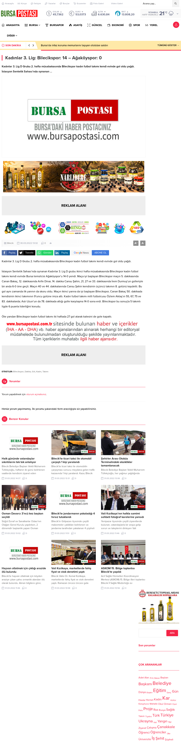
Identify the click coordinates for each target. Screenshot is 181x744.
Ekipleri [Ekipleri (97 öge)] (149, 692)
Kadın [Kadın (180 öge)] (158, 699)
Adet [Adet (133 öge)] (141, 677)
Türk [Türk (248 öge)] (156, 715)
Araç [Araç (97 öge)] (152, 678)
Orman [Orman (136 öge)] (168, 703)
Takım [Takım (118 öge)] (141, 716)
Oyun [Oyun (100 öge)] (174, 704)
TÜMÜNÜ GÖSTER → (168, 45)
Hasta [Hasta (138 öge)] (141, 700)
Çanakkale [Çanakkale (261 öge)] (166, 727)
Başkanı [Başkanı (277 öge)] (145, 684)
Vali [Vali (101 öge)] (155, 722)
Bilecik (10, 243)
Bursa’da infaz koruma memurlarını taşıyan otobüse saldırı (74, 45)
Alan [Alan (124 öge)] (146, 677)
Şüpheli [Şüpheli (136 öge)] (169, 739)
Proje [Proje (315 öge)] (148, 708)
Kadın (38, 371)
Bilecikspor (18, 371)
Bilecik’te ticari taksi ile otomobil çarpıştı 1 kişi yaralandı (71, 460)
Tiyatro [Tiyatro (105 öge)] (148, 716)
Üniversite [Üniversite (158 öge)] (144, 739)
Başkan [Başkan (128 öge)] (164, 677)
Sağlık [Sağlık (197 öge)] (170, 710)
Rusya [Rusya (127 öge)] (162, 710)
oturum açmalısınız (36, 394)
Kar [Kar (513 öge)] (166, 698)
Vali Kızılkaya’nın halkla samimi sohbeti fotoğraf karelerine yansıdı (122, 515)
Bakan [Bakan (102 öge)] (157, 678)
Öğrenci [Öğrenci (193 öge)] (144, 732)
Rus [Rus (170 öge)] (155, 710)
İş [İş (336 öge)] (153, 738)
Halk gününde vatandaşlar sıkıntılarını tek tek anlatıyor (19, 460)
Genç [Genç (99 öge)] (169, 692)
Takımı (45, 371)
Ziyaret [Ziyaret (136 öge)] (142, 727)
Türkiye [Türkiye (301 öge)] (167, 715)
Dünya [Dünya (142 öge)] (142, 692)
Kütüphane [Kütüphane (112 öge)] (143, 704)
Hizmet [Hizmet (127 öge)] (149, 699)
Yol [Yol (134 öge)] (169, 722)
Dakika (28, 371)
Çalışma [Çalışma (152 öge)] (151, 727)
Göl (33, 371)
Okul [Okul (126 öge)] (160, 703)
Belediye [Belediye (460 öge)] (162, 683)
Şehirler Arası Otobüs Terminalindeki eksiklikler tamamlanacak (116, 462)
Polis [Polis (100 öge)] (140, 710)
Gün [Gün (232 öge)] (175, 691)
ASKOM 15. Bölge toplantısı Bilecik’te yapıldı (118, 570)
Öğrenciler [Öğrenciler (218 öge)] (158, 732)
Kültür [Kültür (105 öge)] (173, 700)
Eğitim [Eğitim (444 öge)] (159, 690)
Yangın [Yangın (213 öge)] (162, 721)
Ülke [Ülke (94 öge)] (168, 733)
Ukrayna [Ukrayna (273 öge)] (145, 721)
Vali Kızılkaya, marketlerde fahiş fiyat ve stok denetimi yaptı (71, 570)
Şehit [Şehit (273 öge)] (160, 738)
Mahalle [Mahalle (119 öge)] (153, 703)
